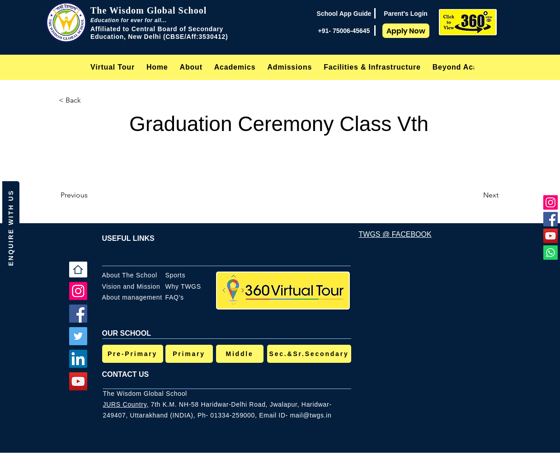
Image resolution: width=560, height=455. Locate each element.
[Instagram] (550, 202)
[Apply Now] (405, 30)
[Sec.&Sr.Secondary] (309, 354)
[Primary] (189, 354)
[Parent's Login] (405, 13)
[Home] (78, 269)
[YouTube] (550, 236)
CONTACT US (125, 374)
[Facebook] (550, 219)
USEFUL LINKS (128, 238)
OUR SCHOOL (126, 333)
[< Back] (88, 100)
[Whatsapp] (550, 252)
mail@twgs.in (311, 415)
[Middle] (240, 354)
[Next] (476, 195)
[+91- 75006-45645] (344, 30)
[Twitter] (78, 336)
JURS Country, (126, 404)
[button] (191, 67)
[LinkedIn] (78, 359)
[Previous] (90, 195)
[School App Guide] (344, 13)
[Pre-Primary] (132, 354)
